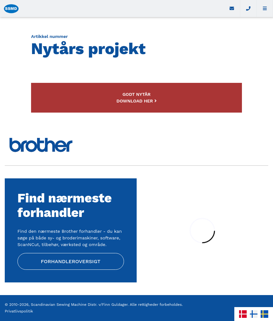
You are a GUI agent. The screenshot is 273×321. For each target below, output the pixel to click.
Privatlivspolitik (19, 311)
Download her (136, 100)
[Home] (112, 8)
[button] (265, 8)
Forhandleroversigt (71, 261)
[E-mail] (232, 8)
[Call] (248, 8)
